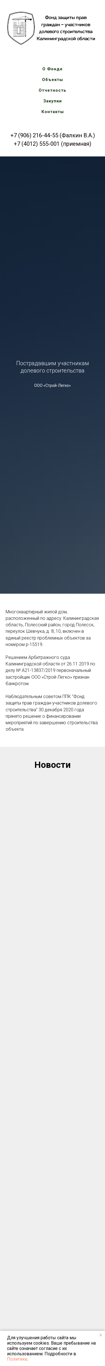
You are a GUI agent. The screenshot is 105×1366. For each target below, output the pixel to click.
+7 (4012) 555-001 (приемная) (52, 143)
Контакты (52, 111)
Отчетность (52, 90)
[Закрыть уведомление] (101, 1335)
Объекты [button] (52, 79)
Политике (17, 1359)
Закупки (52, 101)
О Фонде (52, 68)
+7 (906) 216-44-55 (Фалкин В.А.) (52, 135)
